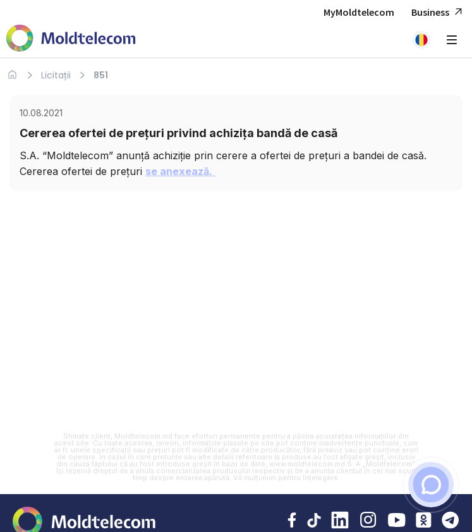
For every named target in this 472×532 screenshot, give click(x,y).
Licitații (56, 75)
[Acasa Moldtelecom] (71, 39)
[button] (421, 40)
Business (438, 12)
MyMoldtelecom (359, 12)
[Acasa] (12, 75)
